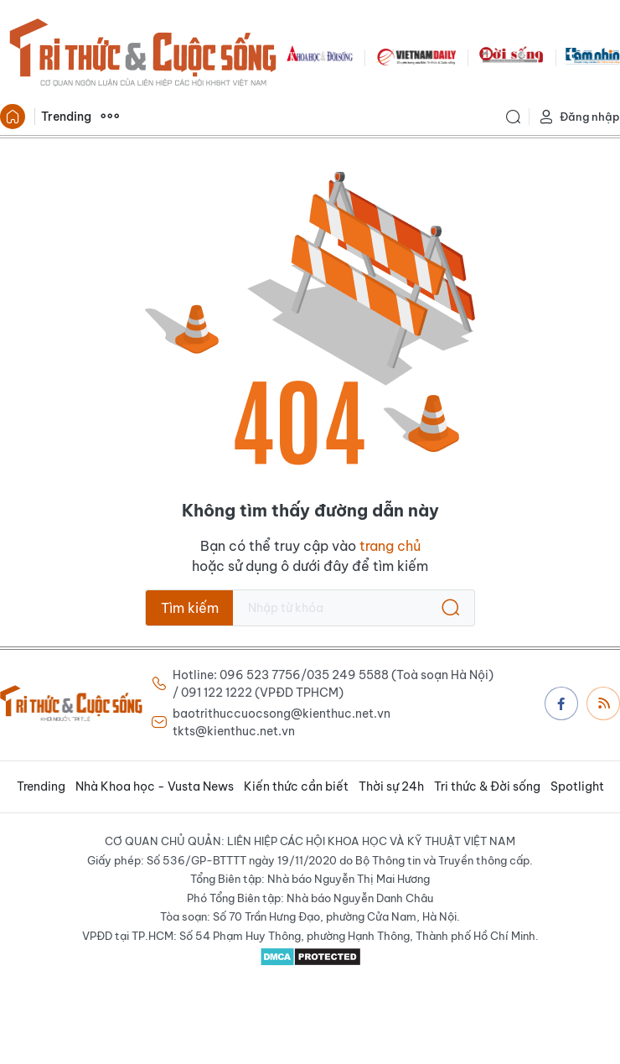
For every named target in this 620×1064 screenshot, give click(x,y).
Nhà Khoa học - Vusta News (154, 786)
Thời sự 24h (391, 786)
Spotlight (577, 786)
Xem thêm (110, 116)
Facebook (561, 703)
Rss (604, 702)
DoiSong (511, 55)
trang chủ (390, 545)
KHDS (320, 55)
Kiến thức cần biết (296, 786)
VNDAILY (416, 55)
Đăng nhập (579, 117)
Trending (66, 116)
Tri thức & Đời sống (487, 786)
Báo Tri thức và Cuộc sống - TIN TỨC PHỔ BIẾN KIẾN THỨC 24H (142, 55)
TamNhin (593, 55)
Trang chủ (12, 116)
